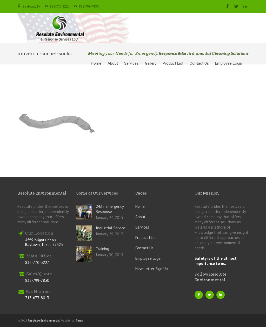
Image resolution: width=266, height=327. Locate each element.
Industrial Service (110, 227)
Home (96, 63)
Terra (79, 320)
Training (102, 248)
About (113, 63)
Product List (173, 63)
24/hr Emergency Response (110, 209)
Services (131, 63)
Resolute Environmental (43, 320)
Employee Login (228, 63)
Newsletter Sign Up (151, 268)
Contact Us (199, 63)
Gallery (150, 63)
